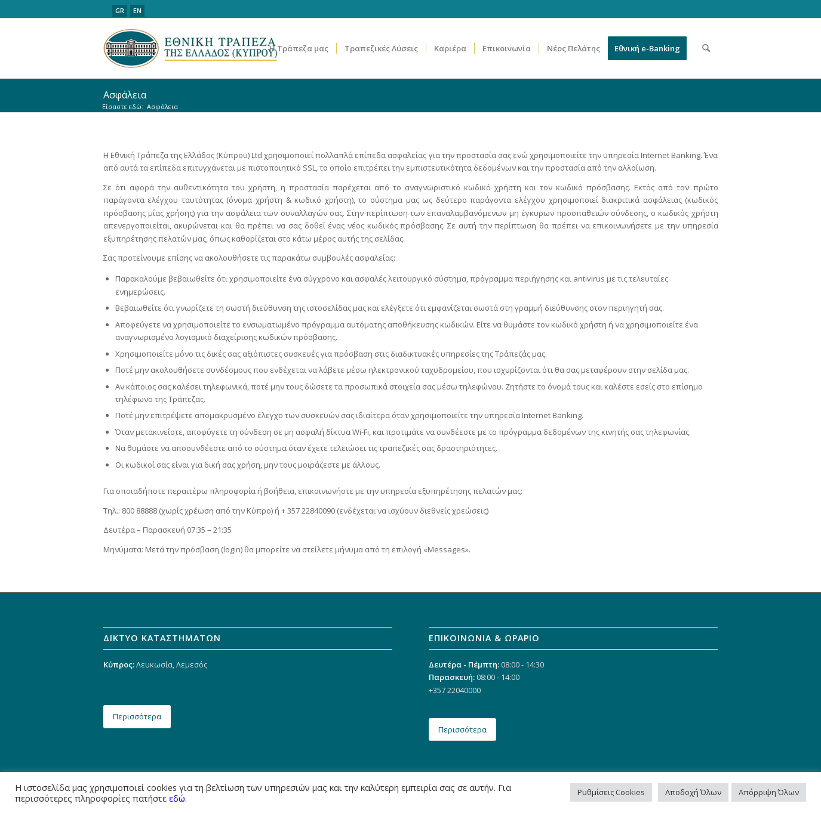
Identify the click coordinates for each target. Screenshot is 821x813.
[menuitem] (299, 48)
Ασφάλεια (124, 94)
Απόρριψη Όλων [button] (769, 792)
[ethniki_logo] (190, 48)
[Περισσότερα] (137, 716)
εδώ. (178, 798)
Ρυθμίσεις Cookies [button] (611, 792)
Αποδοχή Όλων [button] (693, 792)
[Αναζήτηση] (706, 48)
